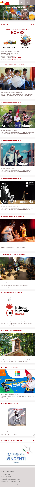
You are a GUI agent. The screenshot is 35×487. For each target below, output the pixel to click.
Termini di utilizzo (13, 484)
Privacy (2, 484)
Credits (19, 484)
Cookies (7, 484)
